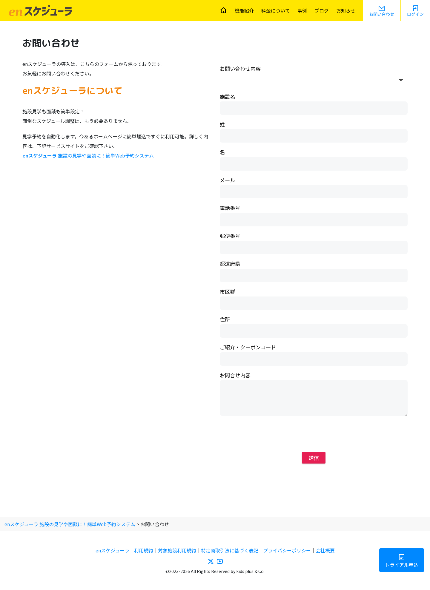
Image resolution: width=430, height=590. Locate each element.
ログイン (415, 14)
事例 (302, 10)
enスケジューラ (112, 550)
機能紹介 (244, 10)
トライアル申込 (401, 564)
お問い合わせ (381, 14)
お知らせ (345, 10)
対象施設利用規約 (177, 550)
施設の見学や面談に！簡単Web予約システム (88, 155)
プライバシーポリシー (287, 550)
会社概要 (325, 550)
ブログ (321, 10)
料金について (275, 10)
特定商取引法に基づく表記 (229, 550)
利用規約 (143, 550)
